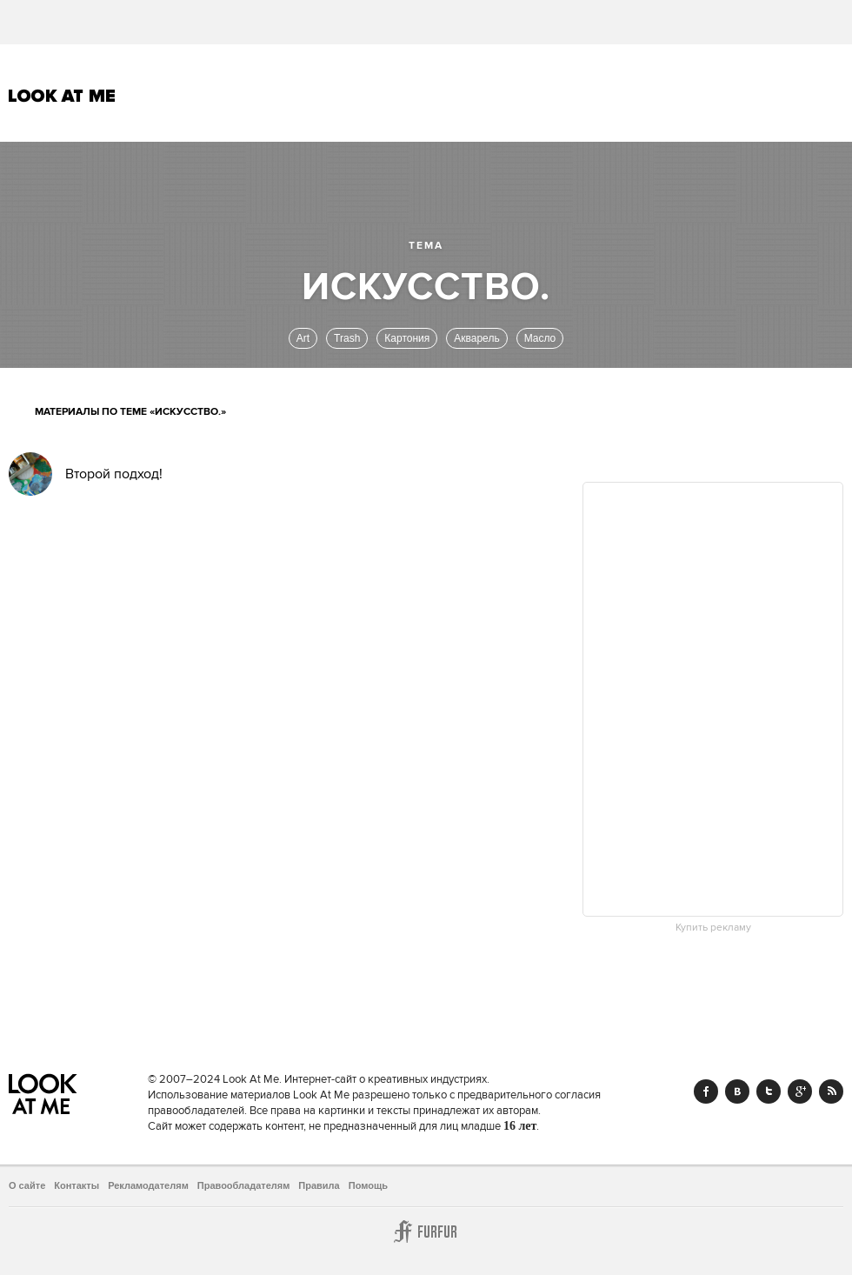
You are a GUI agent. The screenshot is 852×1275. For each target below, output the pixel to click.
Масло (540, 338)
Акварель (476, 338)
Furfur (426, 1231)
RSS (831, 1091)
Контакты (76, 1185)
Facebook (706, 1091)
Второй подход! (114, 474)
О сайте (27, 1185)
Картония (406, 338)
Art (303, 338)
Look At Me (62, 96)
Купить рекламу (713, 928)
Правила (318, 1185)
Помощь (368, 1185)
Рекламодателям (148, 1185)
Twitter (768, 1091)
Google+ (800, 1091)
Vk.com (737, 1091)
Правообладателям (243, 1185)
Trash (347, 338)
